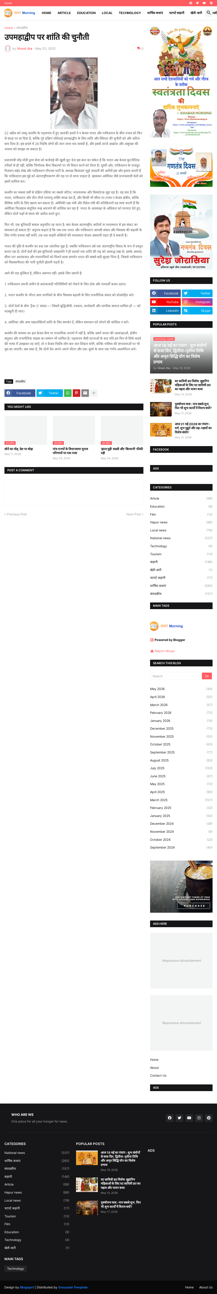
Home (8, 3)
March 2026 (181, 705)
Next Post (134, 514)
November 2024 (181, 831)
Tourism (181, 554)
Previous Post (17, 514)
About (154, 1067)
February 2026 (181, 712)
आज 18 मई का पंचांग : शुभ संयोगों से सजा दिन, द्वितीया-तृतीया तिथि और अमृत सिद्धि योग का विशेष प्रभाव (120, 1159)
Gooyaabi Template (73, 1287)
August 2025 (181, 760)
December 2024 (181, 823)
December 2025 (181, 728)
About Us (206, 1287)
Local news (181, 530)
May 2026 (181, 689)
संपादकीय (22, 28)
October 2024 (181, 839)
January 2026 (181, 720)
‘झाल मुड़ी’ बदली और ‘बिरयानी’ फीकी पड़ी (122, 451)
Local (107, 13)
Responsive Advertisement (181, 960)
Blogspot (27, 1287)
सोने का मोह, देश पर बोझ (18, 449)
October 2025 (181, 744)
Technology (130, 13)
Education (86, 13)
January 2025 (181, 816)
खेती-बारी (196, 13)
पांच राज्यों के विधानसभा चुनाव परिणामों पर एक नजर (70, 451)
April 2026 (181, 697)
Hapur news (181, 522)
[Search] (176, 676)
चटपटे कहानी (176, 13)
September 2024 (181, 847)
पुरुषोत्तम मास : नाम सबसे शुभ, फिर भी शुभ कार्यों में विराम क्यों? (193, 406)
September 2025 (181, 752)
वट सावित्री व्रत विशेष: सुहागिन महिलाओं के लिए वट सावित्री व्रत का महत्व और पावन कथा (193, 385)
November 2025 (181, 736)
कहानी (181, 562)
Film (181, 514)
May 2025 (181, 784)
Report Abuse (165, 651)
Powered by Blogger (167, 640)
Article (64, 13)
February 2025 (181, 808)
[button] (209, 13)
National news (181, 538)
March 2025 (181, 800)
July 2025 (181, 768)
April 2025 (181, 792)
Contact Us (158, 1075)
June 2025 (181, 776)
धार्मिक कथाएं (155, 13)
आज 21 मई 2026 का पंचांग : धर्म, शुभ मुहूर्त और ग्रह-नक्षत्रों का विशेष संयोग (193, 428)
